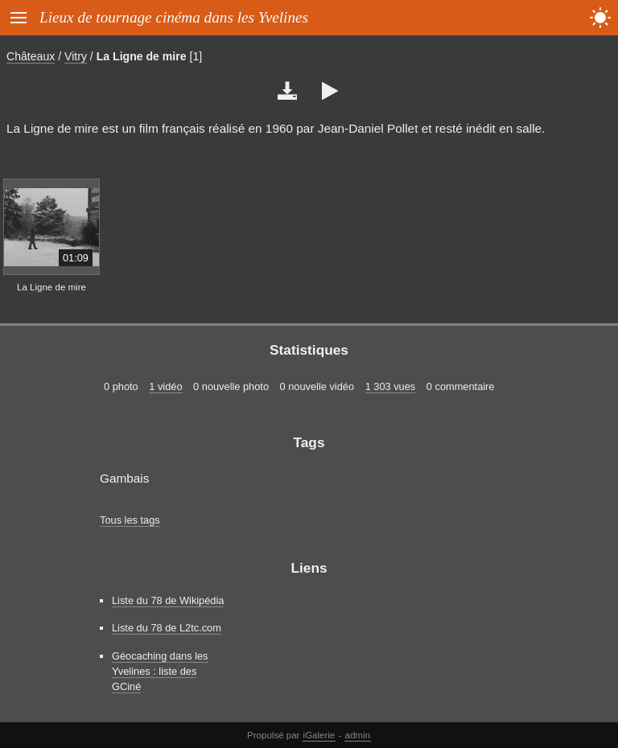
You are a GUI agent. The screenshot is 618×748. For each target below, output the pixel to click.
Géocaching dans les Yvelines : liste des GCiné (160, 671)
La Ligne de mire (142, 56)
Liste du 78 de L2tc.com (166, 628)
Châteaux (30, 56)
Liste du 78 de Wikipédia (168, 600)
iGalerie (319, 735)
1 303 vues (390, 386)
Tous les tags (130, 520)
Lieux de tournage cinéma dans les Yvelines (173, 17)
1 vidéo (165, 386)
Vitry (75, 56)
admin (357, 735)
